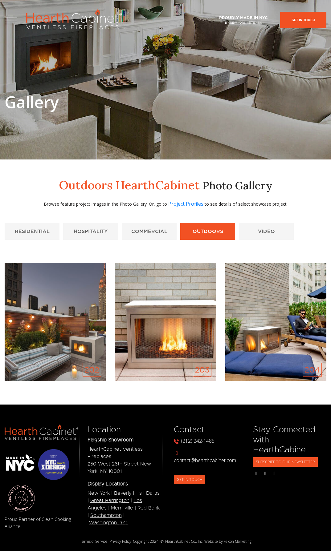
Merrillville (122, 508)
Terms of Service (94, 541)
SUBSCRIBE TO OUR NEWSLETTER (285, 462)
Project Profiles (185, 203)
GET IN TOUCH (189, 479)
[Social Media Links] (256, 473)
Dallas (153, 493)
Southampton (106, 515)
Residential (32, 231)
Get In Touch (303, 20)
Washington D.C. (108, 523)
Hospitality (91, 231)
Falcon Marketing (237, 541)
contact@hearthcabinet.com (205, 457)
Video (266, 231)
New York (99, 493)
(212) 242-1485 (194, 440)
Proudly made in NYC (243, 19)
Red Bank (148, 508)
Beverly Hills (128, 493)
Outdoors (208, 231)
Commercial (149, 231)
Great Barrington (109, 501)
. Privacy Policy (119, 541)
